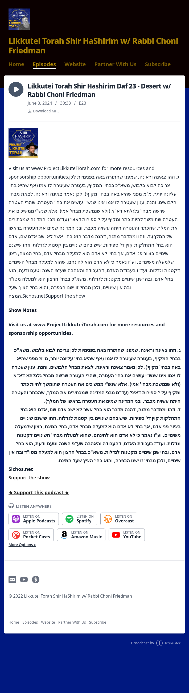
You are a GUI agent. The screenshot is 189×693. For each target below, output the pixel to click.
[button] (16, 89)
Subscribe (158, 64)
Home (16, 64)
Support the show (29, 477)
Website (75, 64)
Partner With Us (115, 64)
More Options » (22, 544)
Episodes (44, 64)
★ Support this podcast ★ (39, 492)
